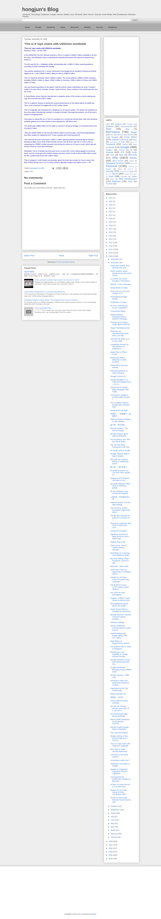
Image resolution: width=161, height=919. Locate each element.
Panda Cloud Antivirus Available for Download (120, 610)
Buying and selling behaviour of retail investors (118, 360)
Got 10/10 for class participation (117, 594)
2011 (111, 249)
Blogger (134, 132)
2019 (111, 222)
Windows (116, 181)
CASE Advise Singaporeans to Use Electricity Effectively (44, 292)
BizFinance (113, 131)
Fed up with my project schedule (119, 702)
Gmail (111, 147)
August (114, 813)
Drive (123, 142)
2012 (111, 246)
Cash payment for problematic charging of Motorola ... (120, 779)
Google (38, 27)
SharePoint (123, 171)
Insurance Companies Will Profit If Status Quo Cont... (120, 525)
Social (115, 174)
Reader (108, 169)
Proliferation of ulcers (118, 302)
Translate (123, 176)
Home (27, 27)
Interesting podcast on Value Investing (119, 372)
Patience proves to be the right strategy (120, 503)
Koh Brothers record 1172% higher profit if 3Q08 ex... (119, 587)
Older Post (93, 256)
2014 (111, 239)
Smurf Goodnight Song (42, 308)
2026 (111, 198)
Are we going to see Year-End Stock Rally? (120, 440)
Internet (109, 152)
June (113, 820)
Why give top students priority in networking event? (119, 461)
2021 (111, 215)
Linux (112, 155)
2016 (111, 232)
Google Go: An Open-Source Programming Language (119, 579)
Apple (62, 27)
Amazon (118, 124)
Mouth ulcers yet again (119, 410)
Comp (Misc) (130, 137)
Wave (112, 179)
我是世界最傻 (29, 272)
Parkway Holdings (117, 622)
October (114, 806)
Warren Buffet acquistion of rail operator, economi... (120, 721)
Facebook (51, 27)
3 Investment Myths (118, 311)
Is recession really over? (119, 760)
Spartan (126, 174)
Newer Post (29, 256)
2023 (111, 208)
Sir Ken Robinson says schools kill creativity (119, 492)
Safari (120, 169)
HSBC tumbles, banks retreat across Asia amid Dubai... (120, 273)
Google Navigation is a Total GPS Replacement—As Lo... (120, 382)
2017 (111, 229)
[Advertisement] (121, 75)
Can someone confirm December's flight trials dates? (120, 510)
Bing (127, 129)
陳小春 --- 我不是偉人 (118, 467)
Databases (112, 27)
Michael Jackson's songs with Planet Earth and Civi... (120, 662)
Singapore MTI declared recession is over (119, 479)
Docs (135, 140)
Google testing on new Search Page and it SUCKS (119, 738)
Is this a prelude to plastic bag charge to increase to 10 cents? (56, 280)
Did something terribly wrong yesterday (118, 715)
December (115, 259)
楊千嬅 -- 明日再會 (117, 425)
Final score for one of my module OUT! (120, 292)
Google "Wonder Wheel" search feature (119, 455)
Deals (126, 140)
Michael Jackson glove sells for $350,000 (119, 435)
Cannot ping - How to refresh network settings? (118, 547)
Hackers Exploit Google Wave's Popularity (119, 728)
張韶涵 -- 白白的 (116, 697)
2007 (111, 845)
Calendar (120, 135)
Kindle (134, 152)
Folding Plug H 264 (117, 542)
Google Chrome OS (118, 376)
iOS (122, 152)
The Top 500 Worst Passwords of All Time (119, 446)
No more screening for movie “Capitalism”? (119, 307)
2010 (111, 253)
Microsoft (74, 27)
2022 (111, 212)
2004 (111, 855)
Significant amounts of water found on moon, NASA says (119, 536)
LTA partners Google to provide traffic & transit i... (120, 397)
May (112, 823)
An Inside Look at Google (120, 450)
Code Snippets (112, 137)
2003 (111, 859)
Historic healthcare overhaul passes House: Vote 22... (120, 628)
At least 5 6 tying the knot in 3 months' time (120, 785)
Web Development (128, 179)
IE (131, 150)
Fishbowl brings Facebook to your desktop (120, 420)
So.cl (107, 174)
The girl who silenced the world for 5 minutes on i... (120, 518)
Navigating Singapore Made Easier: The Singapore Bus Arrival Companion (51, 300)
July (112, 817)
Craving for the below (118, 531)
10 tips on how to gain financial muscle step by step (120, 800)
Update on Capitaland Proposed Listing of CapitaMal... (118, 771)
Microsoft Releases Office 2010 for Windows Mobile (120, 486)
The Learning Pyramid (119, 733)
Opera (131, 161)
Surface (134, 174)
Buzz (111, 135)
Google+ (109, 150)
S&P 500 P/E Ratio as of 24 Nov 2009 (119, 340)
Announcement (126, 126)
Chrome (130, 135)
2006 (111, 848)
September (115, 810)
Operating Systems (115, 163)
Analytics (130, 124)
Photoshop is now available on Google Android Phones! (119, 654)
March (113, 830)
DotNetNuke (114, 142)
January (114, 837)
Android (109, 126)
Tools (111, 176)
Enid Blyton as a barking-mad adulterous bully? (120, 554)
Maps (121, 155)
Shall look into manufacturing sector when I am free (119, 333)
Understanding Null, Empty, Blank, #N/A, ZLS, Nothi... (119, 635)
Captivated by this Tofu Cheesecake (119, 689)
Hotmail (121, 150)
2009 (111, 256)
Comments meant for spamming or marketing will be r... (120, 572)
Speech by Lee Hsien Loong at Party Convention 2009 (118, 792)
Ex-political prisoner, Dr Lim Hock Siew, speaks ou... (120, 473)
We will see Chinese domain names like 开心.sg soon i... (119, 708)
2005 (111, 852)
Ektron (132, 142)
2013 (111, 242)
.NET (108, 124)
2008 (111, 841)
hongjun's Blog (40, 9)
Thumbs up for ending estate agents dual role (120, 323)
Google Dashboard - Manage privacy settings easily (120, 669)
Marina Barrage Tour (118, 694)
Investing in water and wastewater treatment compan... (119, 683)
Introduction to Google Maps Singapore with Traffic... (119, 389)
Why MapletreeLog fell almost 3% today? (119, 605)
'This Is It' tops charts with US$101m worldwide (120, 745)
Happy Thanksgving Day (119, 328)
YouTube (109, 184)
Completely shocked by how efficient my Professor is (119, 346)
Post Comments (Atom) (65, 262)
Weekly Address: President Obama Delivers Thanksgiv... (119, 317)
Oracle (132, 163)
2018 (111, 225)
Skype (131, 171)
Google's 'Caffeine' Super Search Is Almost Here (120, 599)
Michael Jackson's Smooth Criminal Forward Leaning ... (120, 617)
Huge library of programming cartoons (120, 642)
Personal (111, 166)
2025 (111, 201)
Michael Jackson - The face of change (119, 429)
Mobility (87, 27)
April (113, 827)
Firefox (125, 144)
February (114, 834)
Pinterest (131, 166)
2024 (111, 205)
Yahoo (130, 181)
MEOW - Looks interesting (120, 284)
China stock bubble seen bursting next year (120, 267)
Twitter (134, 176)
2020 (111, 219)
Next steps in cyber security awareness (118, 750)
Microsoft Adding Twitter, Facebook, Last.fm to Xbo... (119, 561)
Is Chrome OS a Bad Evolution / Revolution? (120, 280)
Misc (31, 171)
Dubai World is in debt (119, 288)
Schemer (130, 169)
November (115, 263)
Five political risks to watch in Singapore (120, 648)
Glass (135, 144)
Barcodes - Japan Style (119, 566)
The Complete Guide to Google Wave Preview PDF (120, 405)
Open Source (117, 161)
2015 (111, 236)
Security (99, 27)
